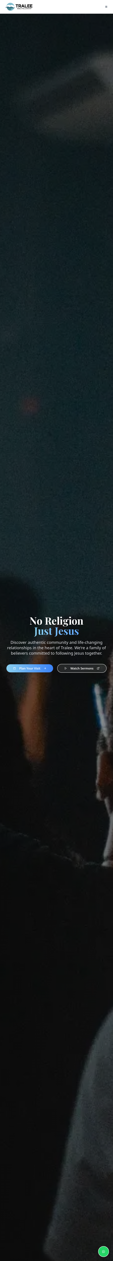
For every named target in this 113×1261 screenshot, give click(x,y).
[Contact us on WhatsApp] (103, 1251)
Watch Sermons (82, 669)
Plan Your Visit (30, 669)
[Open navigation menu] (106, 7)
